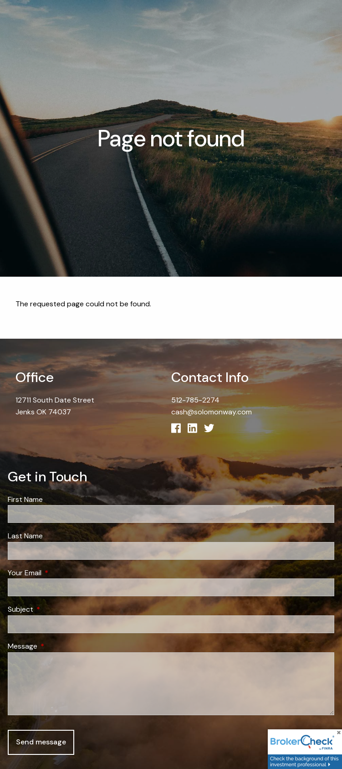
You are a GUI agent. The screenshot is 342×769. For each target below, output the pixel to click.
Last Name (25, 536)
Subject (55, 609)
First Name (25, 499)
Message (57, 646)
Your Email (59, 573)
